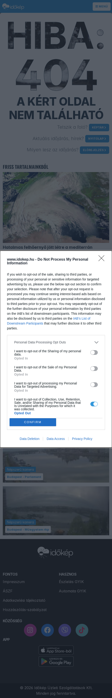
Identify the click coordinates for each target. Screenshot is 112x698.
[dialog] (56, 349)
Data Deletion (30, 439)
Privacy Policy (82, 439)
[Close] (102, 259)
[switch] (94, 352)
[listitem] (56, 342)
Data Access (56, 439)
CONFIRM (32, 422)
